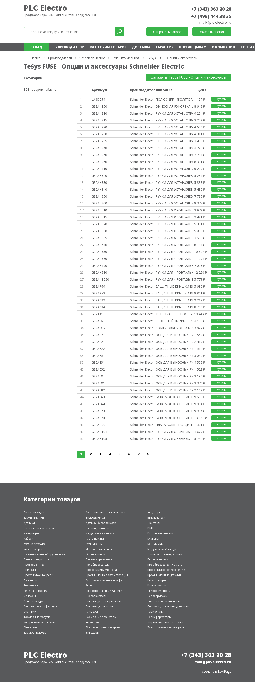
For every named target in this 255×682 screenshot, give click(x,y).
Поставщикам (193, 47)
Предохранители (35, 565)
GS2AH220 (99, 127)
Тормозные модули (37, 617)
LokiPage (224, 671)
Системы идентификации (40, 606)
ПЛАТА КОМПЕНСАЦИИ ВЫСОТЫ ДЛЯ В (174, 425)
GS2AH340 (99, 189)
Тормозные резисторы (101, 617)
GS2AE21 (98, 342)
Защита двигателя (98, 528)
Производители (68, 47)
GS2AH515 (99, 217)
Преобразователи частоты (165, 565)
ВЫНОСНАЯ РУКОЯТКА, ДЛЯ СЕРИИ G (174, 106)
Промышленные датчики (164, 575)
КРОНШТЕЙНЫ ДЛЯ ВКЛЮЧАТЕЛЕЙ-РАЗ (174, 321)
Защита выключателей (39, 528)
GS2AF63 (98, 397)
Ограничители (95, 554)
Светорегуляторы (159, 591)
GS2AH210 (99, 113)
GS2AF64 (98, 404)
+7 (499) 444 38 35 (211, 16)
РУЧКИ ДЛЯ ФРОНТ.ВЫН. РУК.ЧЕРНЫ (174, 279)
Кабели (28, 538)
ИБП (150, 528)
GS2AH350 (99, 196)
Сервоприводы (157, 596)
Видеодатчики (95, 517)
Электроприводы (35, 632)
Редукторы (31, 585)
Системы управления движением (169, 606)
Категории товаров (108, 47)
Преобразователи (98, 565)
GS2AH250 (99, 155)
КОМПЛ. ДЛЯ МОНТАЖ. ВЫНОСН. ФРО (174, 328)
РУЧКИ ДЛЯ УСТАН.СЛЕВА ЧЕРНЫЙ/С (174, 169)
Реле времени (156, 585)
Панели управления (99, 559)
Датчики (29, 523)
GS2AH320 (99, 175)
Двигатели (154, 523)
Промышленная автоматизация (107, 575)
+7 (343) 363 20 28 (211, 9)
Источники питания (160, 533)
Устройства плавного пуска (165, 622)
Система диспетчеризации (103, 601)
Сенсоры (30, 596)
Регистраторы (156, 580)
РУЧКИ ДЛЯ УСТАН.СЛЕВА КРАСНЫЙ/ (174, 175)
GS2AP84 (98, 307)
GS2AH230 (99, 134)
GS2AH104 (99, 432)
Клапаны (153, 538)
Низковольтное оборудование (44, 554)
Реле (89, 585)
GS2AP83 (98, 300)
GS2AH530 (99, 231)
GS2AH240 (99, 148)
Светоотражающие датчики (104, 591)
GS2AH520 (99, 224)
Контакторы (155, 544)
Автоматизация (34, 512)
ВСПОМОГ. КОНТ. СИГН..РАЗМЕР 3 (174, 397)
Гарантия (165, 47)
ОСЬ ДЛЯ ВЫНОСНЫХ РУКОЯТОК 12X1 (174, 355)
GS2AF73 (98, 411)
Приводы (30, 570)
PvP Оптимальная (126, 58)
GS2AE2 (97, 335)
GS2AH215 (99, 120)
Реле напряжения (36, 591)
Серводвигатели (96, 596)
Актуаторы (154, 512)
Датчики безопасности (101, 523)
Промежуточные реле (38, 575)
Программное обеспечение (166, 570)
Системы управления (100, 606)
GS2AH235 (99, 141)
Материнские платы (99, 549)
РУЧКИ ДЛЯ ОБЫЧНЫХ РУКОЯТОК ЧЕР (174, 432)
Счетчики (30, 611)
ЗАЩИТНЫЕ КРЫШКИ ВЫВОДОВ (174, 286)
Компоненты (94, 544)
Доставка (141, 47)
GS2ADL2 (98, 328)
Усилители (93, 622)
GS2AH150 (99, 106)
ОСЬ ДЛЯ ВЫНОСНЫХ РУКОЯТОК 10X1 (174, 335)
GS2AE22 (98, 348)
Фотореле (30, 627)
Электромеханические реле (166, 627)
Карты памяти (95, 538)
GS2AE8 (97, 376)
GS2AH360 (99, 203)
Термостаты (155, 611)
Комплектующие (35, 544)
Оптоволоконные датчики (164, 554)
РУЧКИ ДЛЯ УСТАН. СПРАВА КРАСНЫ (174, 127)
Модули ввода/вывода (161, 549)
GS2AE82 (98, 390)
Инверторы (31, 533)
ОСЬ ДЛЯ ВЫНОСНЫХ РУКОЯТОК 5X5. (174, 376)
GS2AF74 (98, 418)
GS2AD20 (98, 321)
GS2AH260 (99, 162)
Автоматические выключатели (105, 512)
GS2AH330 (99, 182)
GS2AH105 (99, 438)
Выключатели (156, 517)
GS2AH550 (99, 252)
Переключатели (157, 559)
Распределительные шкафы (104, 580)
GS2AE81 (98, 383)
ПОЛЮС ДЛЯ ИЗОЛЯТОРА (174, 99)
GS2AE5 (97, 355)
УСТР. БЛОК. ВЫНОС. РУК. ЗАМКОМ (174, 314)
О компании (223, 47)
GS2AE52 (98, 369)
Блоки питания (34, 517)
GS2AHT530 (100, 279)
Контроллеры (33, 549)
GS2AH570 (99, 265)
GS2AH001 (99, 425)
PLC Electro (45, 8)
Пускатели (30, 580)
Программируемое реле (102, 570)
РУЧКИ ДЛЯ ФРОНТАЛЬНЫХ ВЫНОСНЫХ (174, 210)
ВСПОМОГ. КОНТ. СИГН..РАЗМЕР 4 (174, 411)
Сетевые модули (34, 601)
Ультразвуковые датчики (40, 622)
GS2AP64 (98, 286)
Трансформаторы (159, 617)
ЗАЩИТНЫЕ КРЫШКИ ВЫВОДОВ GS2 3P (174, 293)
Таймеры (92, 611)
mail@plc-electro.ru (215, 22)
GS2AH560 (99, 259)
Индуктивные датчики (100, 533)
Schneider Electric (92, 58)
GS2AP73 (98, 293)
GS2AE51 (98, 362)
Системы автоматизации (163, 601)
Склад (36, 47)
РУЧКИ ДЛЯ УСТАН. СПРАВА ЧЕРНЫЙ (174, 113)
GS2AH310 (99, 169)
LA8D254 (98, 99)
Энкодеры (92, 632)
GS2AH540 (99, 245)
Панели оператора (36, 559)
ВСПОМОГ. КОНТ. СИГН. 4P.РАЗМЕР (174, 404)
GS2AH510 (99, 210)
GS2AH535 (99, 238)
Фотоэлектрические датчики (105, 627)
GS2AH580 (99, 272)
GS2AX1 (97, 314)
